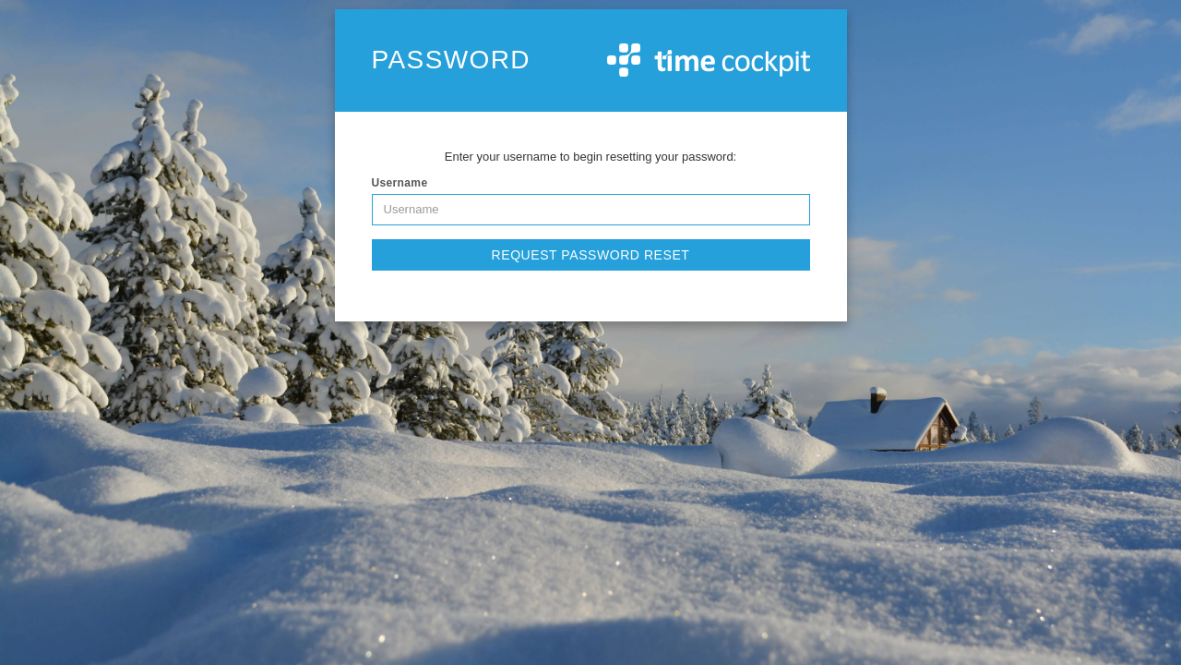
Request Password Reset (591, 255)
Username (400, 182)
